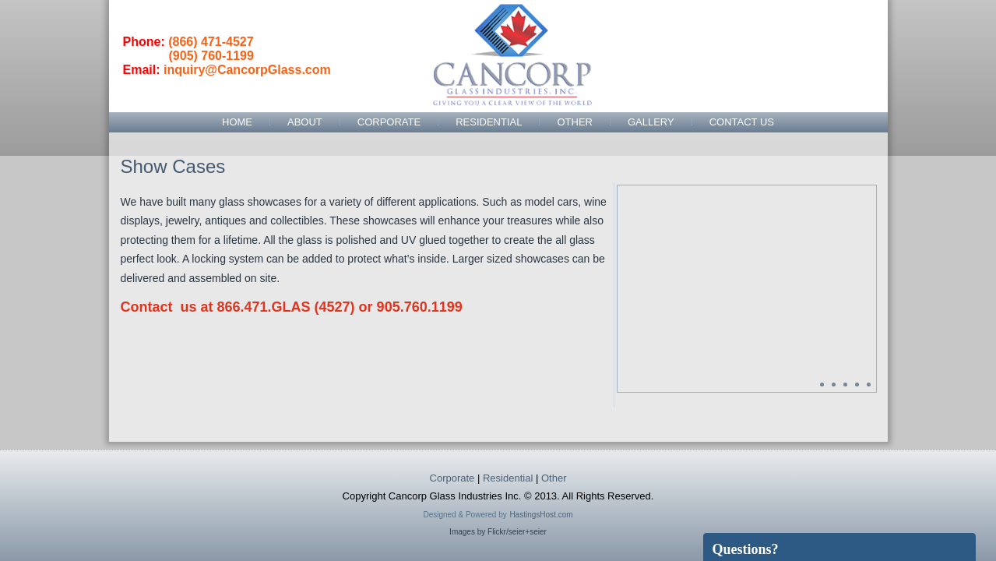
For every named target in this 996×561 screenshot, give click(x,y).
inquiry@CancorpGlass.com (247, 69)
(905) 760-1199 (211, 55)
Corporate (389, 122)
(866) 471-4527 (210, 41)
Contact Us (741, 122)
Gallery (651, 122)
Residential (489, 122)
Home (237, 122)
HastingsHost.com (540, 514)
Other (575, 122)
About (304, 122)
